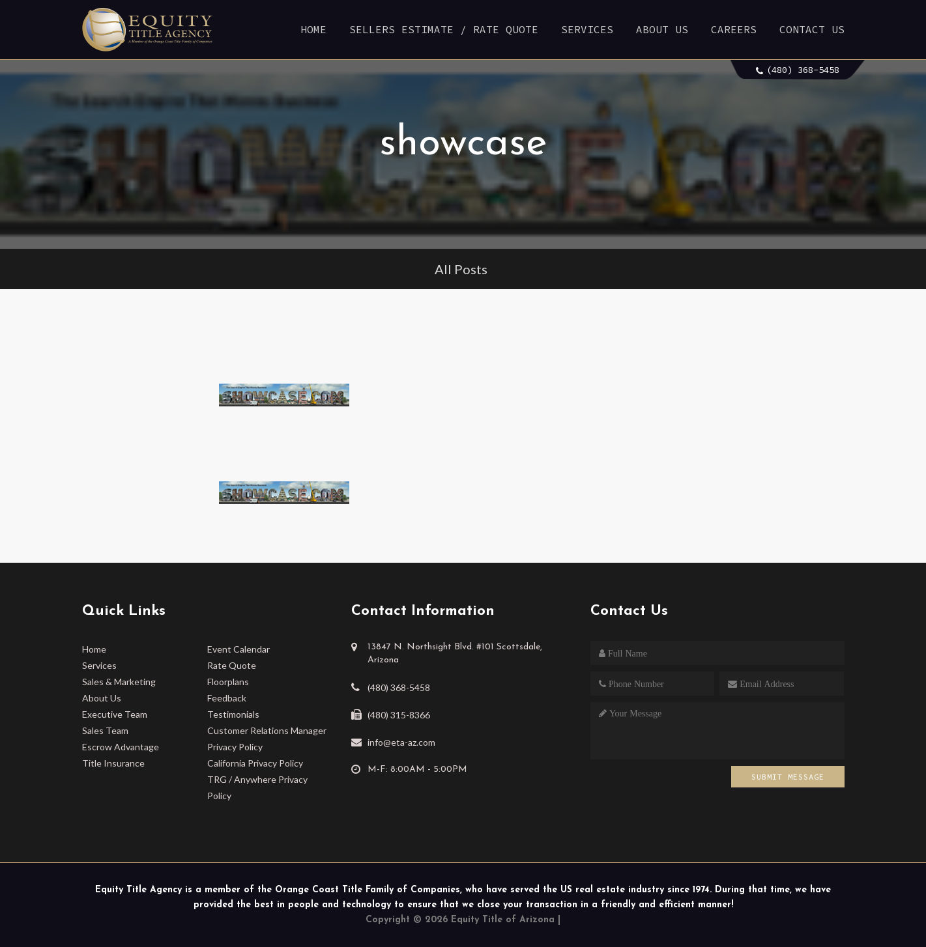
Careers (734, 29)
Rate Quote (231, 665)
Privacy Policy (235, 746)
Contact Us (812, 29)
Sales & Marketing (119, 681)
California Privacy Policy (255, 763)
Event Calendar (238, 649)
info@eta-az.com (401, 742)
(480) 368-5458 (802, 70)
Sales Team (105, 730)
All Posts (461, 269)
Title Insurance (113, 763)
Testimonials (233, 714)
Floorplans (228, 681)
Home (313, 29)
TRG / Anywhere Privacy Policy (257, 787)
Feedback (226, 697)
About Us (662, 29)
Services (587, 29)
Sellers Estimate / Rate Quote (443, 29)
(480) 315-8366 (399, 714)
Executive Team (114, 714)
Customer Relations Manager (266, 730)
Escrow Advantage (120, 746)
